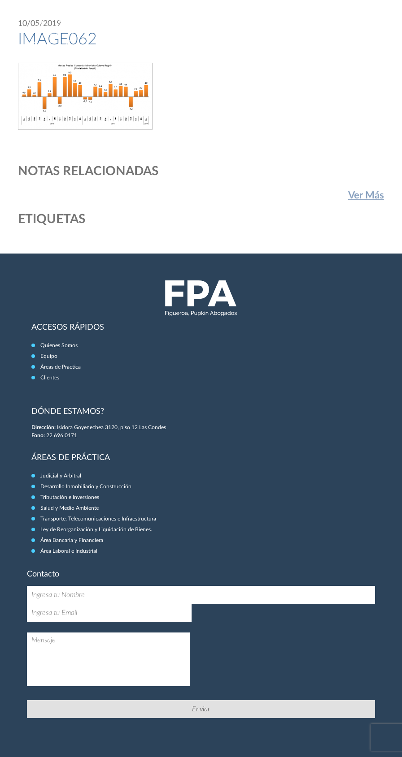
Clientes (49, 377)
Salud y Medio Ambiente (69, 508)
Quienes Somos (59, 345)
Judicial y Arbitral (60, 475)
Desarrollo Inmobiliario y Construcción (85, 486)
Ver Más (366, 195)
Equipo (48, 356)
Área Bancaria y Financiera (71, 540)
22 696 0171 (61, 435)
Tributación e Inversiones (69, 497)
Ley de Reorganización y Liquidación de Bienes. (96, 529)
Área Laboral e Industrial (68, 551)
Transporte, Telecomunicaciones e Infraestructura (98, 518)
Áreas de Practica (60, 367)
